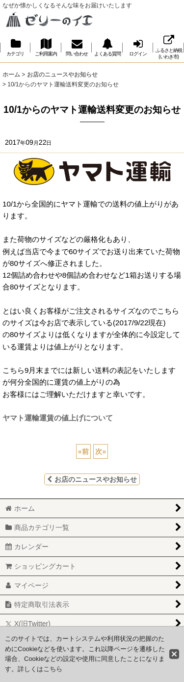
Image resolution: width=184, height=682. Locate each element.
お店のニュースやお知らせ (92, 479)
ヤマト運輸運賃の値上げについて (57, 418)
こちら (52, 669)
